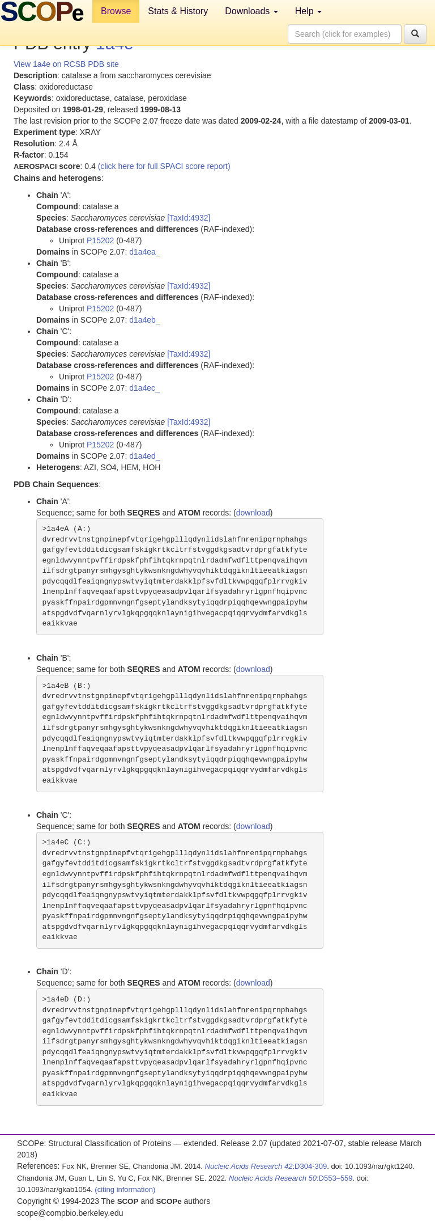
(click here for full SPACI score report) (164, 166)
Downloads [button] (251, 11)
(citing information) (125, 1189)
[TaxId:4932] (188, 217)
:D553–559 (291, 1178)
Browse (116, 11)
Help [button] (308, 11)
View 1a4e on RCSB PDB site (66, 64)
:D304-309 (266, 1166)
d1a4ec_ (144, 387)
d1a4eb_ (144, 319)
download (253, 512)
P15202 (100, 240)
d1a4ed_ (144, 455)
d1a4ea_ (144, 251)
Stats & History (178, 11)
